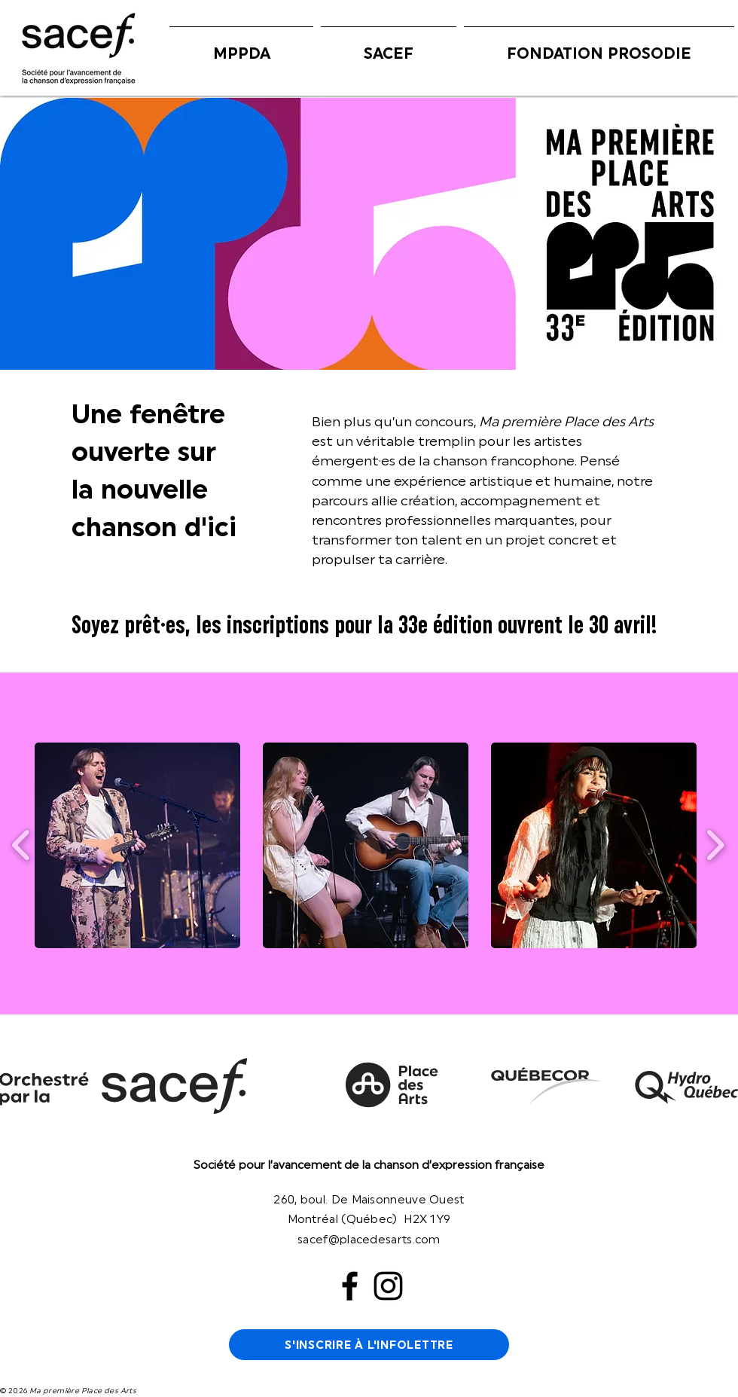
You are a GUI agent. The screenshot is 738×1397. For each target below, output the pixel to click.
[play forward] (715, 845)
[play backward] (21, 845)
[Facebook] (350, 1286)
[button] (241, 46)
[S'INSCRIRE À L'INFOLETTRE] (369, 1344)
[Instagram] (388, 1286)
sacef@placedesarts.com (369, 1239)
